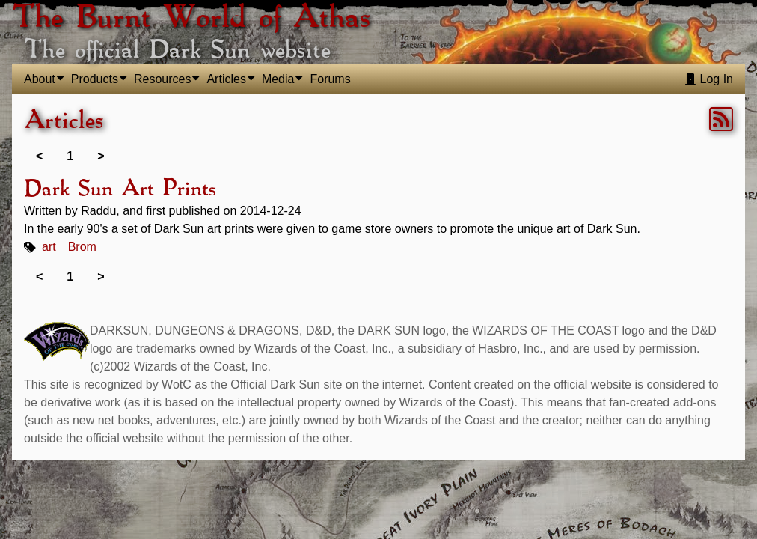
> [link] (100, 156)
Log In (708, 79)
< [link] (39, 156)
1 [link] (70, 156)
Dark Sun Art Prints (119, 189)
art (49, 246)
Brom (82, 246)
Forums (330, 79)
